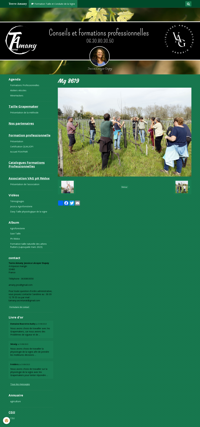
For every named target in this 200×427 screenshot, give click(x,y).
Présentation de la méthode (24, 112)
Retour (125, 187)
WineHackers (16, 95)
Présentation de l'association (24, 184)
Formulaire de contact (19, 307)
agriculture (15, 401)
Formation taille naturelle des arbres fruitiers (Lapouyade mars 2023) (28, 245)
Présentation (16, 141)
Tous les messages (20, 384)
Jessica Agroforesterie (21, 206)
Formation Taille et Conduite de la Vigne (53, 3)
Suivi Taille (15, 233)
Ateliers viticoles (18, 90)
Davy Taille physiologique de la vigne (28, 211)
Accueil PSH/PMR (19, 151)
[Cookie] (6, 420)
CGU (12, 418)
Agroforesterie (17, 228)
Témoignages (17, 201)
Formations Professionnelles (24, 85)
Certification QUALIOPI (21, 146)
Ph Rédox (15, 238)
